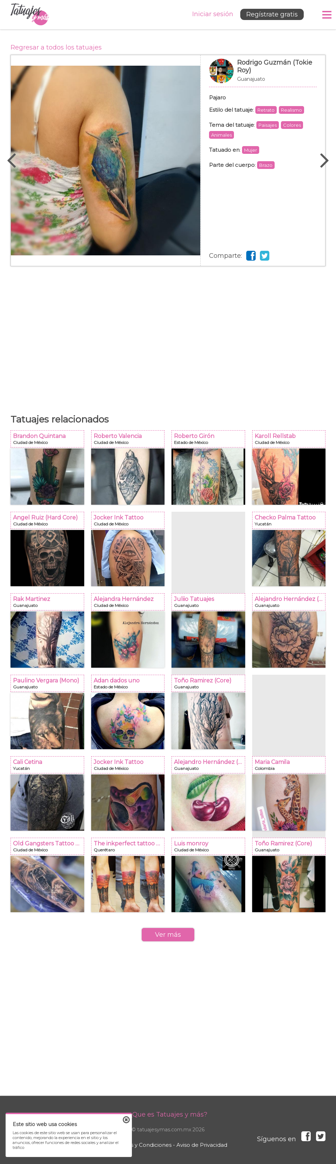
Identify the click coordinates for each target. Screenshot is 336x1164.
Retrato (266, 110)
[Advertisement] (168, 336)
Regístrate (272, 14)
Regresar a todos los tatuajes (56, 47)
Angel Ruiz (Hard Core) (49, 522)
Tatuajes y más (30, 14)
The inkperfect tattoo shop (130, 848)
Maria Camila (291, 767)
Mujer (250, 150)
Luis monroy (210, 848)
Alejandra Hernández (130, 604)
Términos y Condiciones (140, 1145)
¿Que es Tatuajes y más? (168, 1114)
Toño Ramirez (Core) (210, 685)
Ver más (168, 935)
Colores (292, 125)
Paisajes (267, 125)
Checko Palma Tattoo (291, 522)
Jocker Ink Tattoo (130, 522)
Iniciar (212, 14)
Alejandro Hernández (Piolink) (291, 604)
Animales (221, 135)
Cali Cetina (49, 767)
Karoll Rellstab (291, 441)
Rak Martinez (49, 604)
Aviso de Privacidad (201, 1145)
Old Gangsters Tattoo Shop (49, 848)
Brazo (266, 165)
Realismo (291, 110)
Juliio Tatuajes (210, 604)
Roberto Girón (210, 441)
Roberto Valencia (130, 441)
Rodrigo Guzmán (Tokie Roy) (263, 74)
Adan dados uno (130, 685)
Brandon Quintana (49, 441)
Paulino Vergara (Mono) (49, 685)
